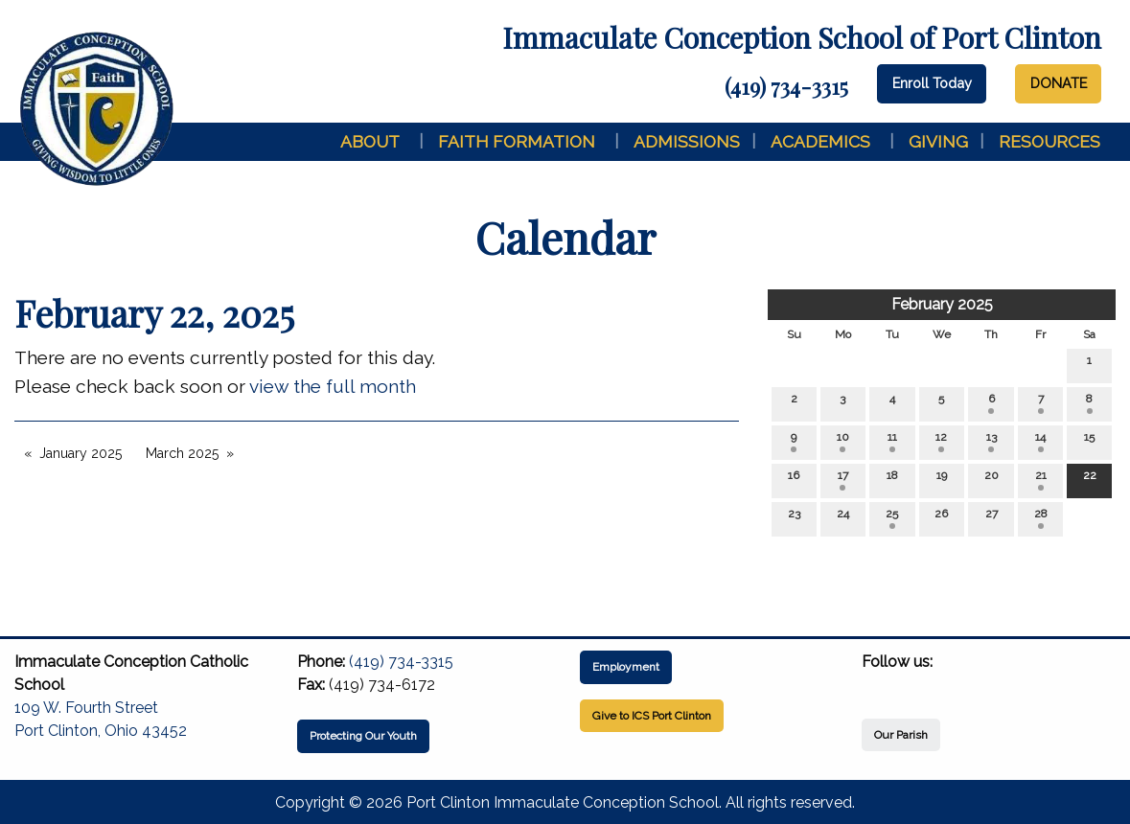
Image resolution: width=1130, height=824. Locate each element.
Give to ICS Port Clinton (651, 715)
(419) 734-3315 (786, 86)
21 (1041, 480)
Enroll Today (932, 83)
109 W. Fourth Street (86, 707)
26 (941, 518)
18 (892, 480)
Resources (1049, 141)
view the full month (332, 386)
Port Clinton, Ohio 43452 (100, 730)
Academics (820, 141)
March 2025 (182, 453)
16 (793, 480)
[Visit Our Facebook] (877, 684)
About (370, 141)
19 (941, 480)
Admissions (687, 141)
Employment (625, 667)
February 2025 (942, 304)
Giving (938, 141)
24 (843, 518)
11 (892, 441)
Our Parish (901, 735)
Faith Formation (516, 141)
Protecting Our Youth (363, 736)
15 (1089, 441)
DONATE (1058, 83)
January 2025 (80, 453)
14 (1040, 441)
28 (1041, 518)
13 (991, 441)
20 (991, 480)
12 (941, 441)
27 (991, 518)
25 (892, 518)
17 (843, 480)
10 (843, 441)
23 (794, 518)
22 (1089, 480)
